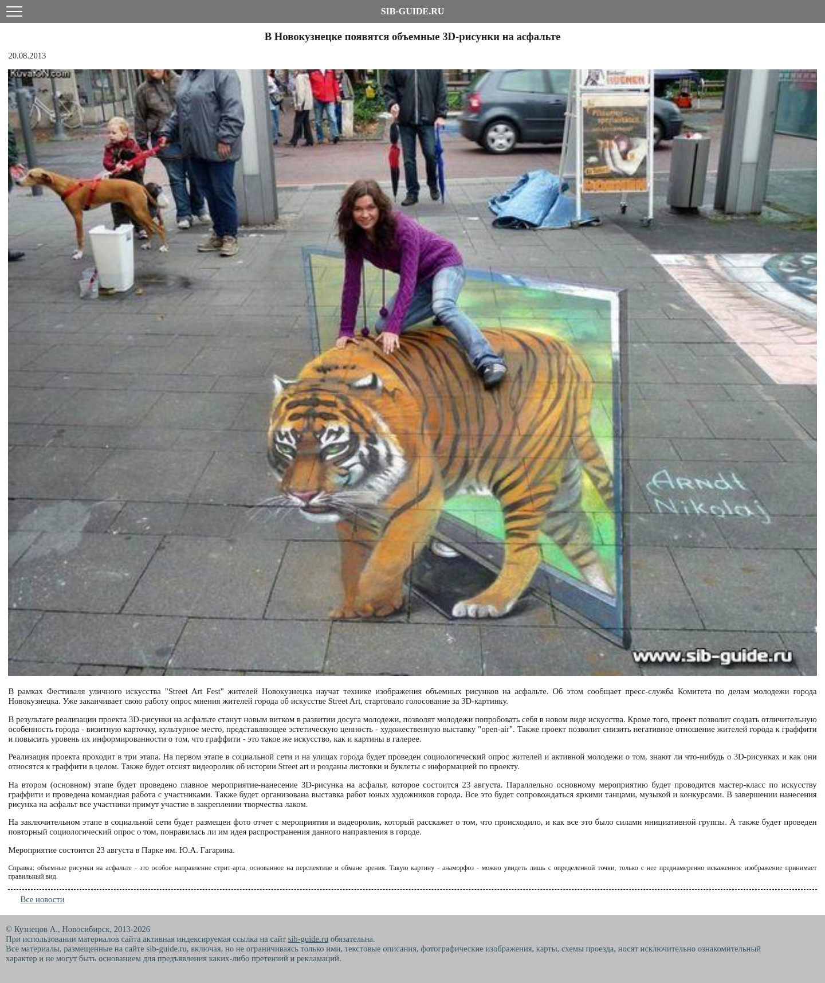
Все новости (42, 899)
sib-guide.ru (308, 938)
